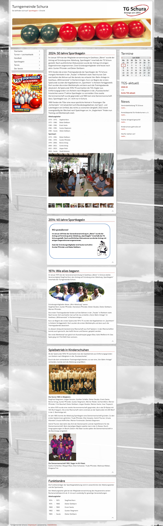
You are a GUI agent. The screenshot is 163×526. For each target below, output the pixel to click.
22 (123, 73)
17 (132, 70)
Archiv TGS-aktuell (128, 93)
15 (123, 70)
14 (148, 68)
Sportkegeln (33, 11)
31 (148, 63)
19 (140, 70)
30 (144, 63)
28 (136, 63)
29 (140, 63)
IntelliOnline (52, 525)
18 (136, 70)
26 (127, 63)
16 (127, 70)
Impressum (32, 525)
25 (123, 63)
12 (140, 68)
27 (132, 63)
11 (136, 68)
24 (132, 73)
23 (127, 73)
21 (148, 70)
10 (132, 68)
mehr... (123, 108)
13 (144, 68)
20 (144, 70)
